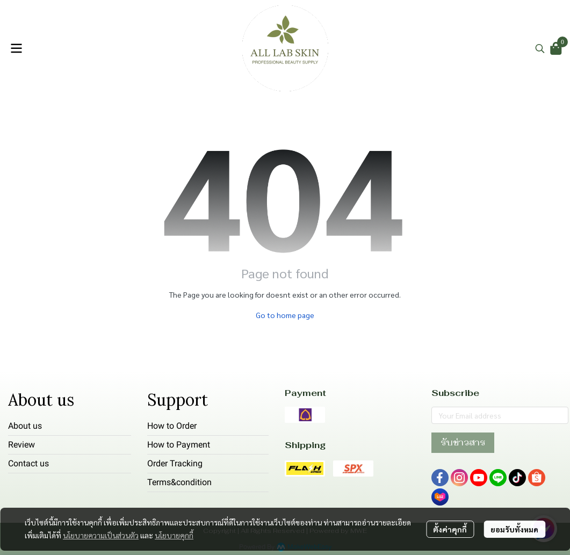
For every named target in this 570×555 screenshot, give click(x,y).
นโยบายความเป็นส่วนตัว (101, 535)
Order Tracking (175, 463)
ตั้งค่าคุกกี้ (450, 529)
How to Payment (178, 444)
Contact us (28, 463)
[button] (539, 48)
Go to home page (285, 315)
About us (25, 426)
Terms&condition (179, 482)
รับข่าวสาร (463, 442)
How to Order (172, 426)
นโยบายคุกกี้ (174, 535)
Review (21, 444)
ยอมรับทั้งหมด (514, 529)
